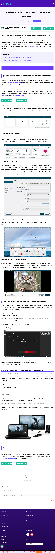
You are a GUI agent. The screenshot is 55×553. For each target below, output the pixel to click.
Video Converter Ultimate (6, 518)
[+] (23, 495)
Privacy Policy (4, 542)
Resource (28, 520)
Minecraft (4, 95)
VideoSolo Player (4, 526)
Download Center (30, 518)
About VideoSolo (4, 533)
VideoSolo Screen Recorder (13, 82)
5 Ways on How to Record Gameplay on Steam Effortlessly (17, 60)
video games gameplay (18, 95)
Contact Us (3, 536)
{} (21, 495)
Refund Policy (4, 545)
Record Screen (37, 21)
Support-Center (29, 515)
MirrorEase (3, 520)
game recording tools (33, 46)
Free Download (35, 28)
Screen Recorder (4, 515)
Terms (2, 539)
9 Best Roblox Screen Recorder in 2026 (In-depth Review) (17, 57)
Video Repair (3, 523)
